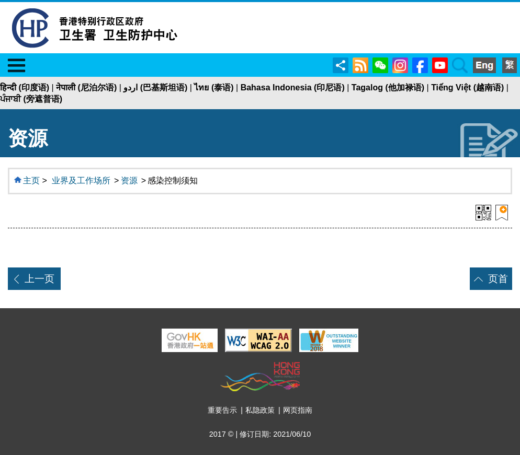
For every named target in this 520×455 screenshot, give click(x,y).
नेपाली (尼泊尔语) (86, 87)
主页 (31, 180)
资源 (129, 180)
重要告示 (222, 410)
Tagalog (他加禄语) (388, 87)
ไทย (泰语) (213, 87)
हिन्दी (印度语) (24, 87)
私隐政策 (260, 410)
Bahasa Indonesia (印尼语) (293, 87)
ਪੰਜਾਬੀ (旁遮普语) (31, 99)
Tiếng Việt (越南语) (467, 87)
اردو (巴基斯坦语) (155, 87)
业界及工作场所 (81, 180)
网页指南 (297, 410)
